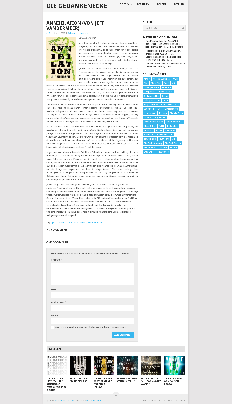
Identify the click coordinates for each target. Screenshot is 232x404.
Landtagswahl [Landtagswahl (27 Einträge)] (150, 113)
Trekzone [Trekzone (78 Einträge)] (162, 147)
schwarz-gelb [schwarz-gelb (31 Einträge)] (150, 139)
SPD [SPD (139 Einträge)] (174, 139)
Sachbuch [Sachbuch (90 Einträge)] (148, 134)
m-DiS (49, 33)
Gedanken (143, 4)
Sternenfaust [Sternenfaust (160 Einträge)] (150, 147)
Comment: (56, 259)
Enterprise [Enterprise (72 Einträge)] (166, 87)
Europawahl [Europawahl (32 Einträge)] (149, 92)
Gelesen (124, 4)
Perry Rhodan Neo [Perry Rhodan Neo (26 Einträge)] (174, 122)
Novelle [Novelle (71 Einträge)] (147, 117)
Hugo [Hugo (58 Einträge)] (165, 100)
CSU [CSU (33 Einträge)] (174, 83)
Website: (55, 315)
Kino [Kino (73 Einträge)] (159, 109)
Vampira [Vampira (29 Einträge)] (173, 147)
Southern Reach (95, 222)
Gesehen (179, 4)
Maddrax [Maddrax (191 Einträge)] (163, 113)
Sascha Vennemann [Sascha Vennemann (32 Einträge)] (164, 134)
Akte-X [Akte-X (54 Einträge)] (147, 79)
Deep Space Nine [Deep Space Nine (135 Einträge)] (151, 87)
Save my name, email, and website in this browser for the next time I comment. (90, 327)
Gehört (161, 4)
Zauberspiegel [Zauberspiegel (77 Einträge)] (162, 152)
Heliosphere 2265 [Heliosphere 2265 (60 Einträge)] (152, 100)
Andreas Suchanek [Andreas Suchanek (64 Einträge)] (161, 79)
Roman (83, 222)
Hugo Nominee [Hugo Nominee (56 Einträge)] (151, 104)
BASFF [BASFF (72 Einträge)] (175, 79)
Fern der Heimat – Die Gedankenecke (162, 64)
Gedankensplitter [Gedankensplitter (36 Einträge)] (151, 96)
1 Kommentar (83, 33)
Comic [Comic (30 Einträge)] (166, 83)
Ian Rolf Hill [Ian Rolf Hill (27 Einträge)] (149, 109)
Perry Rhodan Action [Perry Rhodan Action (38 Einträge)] (153, 122)
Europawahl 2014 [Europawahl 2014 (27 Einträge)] (165, 92)
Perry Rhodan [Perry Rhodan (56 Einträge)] (159, 117)
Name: (54, 289)
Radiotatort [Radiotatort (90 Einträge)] (172, 126)
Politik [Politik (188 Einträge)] (161, 126)
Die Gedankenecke (76, 6)
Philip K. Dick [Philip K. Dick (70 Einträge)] (150, 126)
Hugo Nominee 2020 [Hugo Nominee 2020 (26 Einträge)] (169, 104)
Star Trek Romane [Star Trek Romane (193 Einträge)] (173, 143)
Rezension (73, 222)
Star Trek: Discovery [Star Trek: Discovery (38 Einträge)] (153, 143)
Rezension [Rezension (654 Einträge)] (148, 130)
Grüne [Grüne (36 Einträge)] (165, 96)
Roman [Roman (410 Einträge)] (159, 130)
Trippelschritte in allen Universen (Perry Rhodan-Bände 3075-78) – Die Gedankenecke (163, 54)
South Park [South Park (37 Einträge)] (164, 139)
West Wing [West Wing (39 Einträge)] (149, 152)
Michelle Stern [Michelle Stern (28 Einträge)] (176, 113)
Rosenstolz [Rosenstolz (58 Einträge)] (170, 130)
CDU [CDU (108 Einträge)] (146, 83)
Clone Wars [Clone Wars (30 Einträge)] (156, 83)
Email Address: (58, 302)
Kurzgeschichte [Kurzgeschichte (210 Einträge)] (171, 109)
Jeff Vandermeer (59, 222)
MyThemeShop (93, 401)
